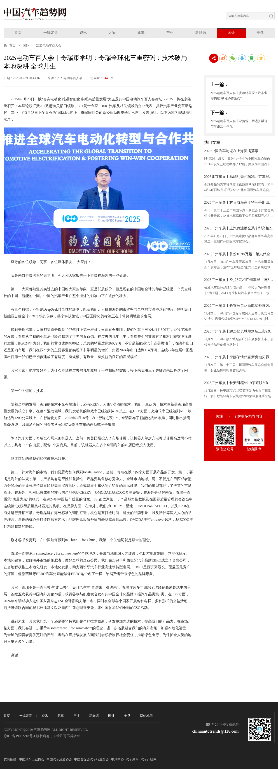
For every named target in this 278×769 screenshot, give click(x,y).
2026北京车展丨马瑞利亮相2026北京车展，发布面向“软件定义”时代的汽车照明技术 (239, 177)
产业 (169, 33)
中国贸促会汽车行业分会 (91, 759)
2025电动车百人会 (48, 45)
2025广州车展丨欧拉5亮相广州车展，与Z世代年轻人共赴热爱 (239, 280)
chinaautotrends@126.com (215, 731)
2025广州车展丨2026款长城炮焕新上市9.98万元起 (239, 331)
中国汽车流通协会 (59, 759)
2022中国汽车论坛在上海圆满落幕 (231, 151)
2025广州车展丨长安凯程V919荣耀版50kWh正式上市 (239, 383)
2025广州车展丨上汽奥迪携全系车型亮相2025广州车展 (239, 228)
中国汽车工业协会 (31, 759)
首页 (18, 33)
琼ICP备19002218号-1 (19, 736)
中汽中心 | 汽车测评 (125, 759)
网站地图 (146, 715)
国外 (231, 33)
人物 (112, 33)
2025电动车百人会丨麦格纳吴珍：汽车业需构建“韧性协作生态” (238, 95)
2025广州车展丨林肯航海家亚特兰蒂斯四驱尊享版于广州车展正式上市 (239, 202)
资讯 (83, 33)
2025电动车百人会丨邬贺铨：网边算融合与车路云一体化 (238, 123)
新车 (141, 33)
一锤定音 (50, 33)
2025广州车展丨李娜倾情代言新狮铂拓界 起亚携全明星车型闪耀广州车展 (239, 357)
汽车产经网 (149, 759)
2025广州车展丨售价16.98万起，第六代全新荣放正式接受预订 (239, 254)
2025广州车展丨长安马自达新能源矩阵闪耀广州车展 (239, 305)
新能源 (200, 33)
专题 (260, 33)
